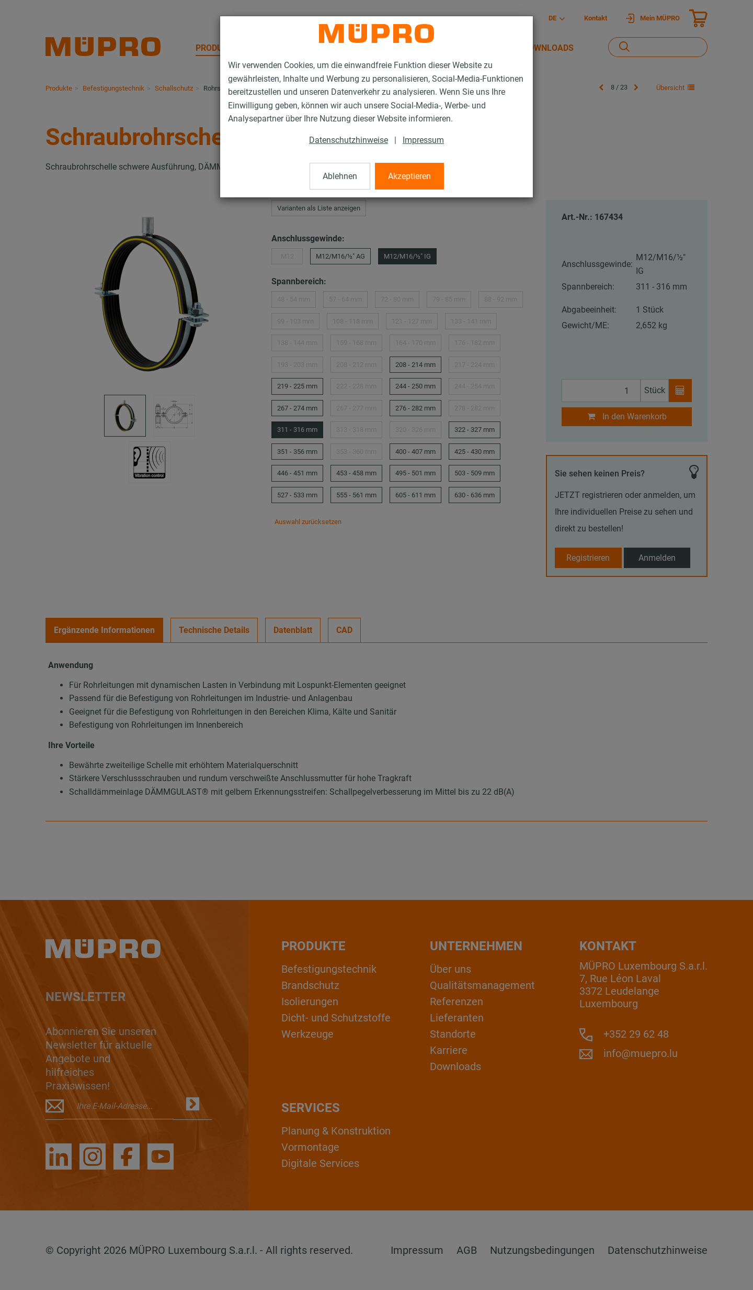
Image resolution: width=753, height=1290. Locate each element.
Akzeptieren (409, 176)
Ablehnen (340, 176)
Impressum (423, 140)
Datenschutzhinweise (348, 140)
